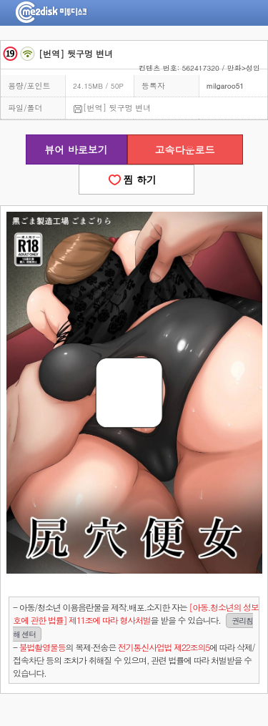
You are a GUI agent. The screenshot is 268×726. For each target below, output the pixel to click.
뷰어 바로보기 (76, 149)
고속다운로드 (185, 149)
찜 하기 (136, 179)
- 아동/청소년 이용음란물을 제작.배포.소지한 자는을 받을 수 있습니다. (136, 621)
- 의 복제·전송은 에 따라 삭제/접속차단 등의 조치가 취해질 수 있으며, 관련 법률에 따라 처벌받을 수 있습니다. (133, 660)
